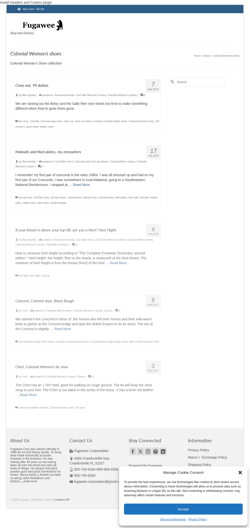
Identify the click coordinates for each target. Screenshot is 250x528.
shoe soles (43, 203)
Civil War (34, 121)
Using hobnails (58, 203)
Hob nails (133, 197)
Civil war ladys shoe (51, 121)
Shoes (108, 313)
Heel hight (34, 278)
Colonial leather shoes (115, 121)
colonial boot (74, 197)
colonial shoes (106, 197)
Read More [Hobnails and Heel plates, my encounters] (81, 185)
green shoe (32, 126)
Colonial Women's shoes (122, 95)
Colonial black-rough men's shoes (36, 344)
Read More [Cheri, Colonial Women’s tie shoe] (28, 397)
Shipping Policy (199, 465)
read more (30, 481)
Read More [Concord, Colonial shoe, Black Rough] (62, 332)
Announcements (64, 95)
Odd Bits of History (57, 247)
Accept (183, 509)
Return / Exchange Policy (207, 457)
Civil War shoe (41, 197)
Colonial (97, 121)
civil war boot (25, 197)
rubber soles (29, 203)
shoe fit (45, 278)
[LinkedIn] (163, 451)
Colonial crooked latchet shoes (72, 344)
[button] (240, 472)
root (24, 313)
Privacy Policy (197, 519)
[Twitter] (140, 451)
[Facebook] (132, 451)
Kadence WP (62, 499)
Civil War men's (64, 161)
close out (68, 121)
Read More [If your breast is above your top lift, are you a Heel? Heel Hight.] (118, 266)
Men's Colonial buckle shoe (144, 344)
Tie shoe (80, 410)
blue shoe (23, 121)
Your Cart (31, 9)
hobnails (144, 197)
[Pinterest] (155, 451)
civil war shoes (58, 197)
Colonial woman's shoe (141, 121)
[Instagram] (148, 451)
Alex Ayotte (29, 95)
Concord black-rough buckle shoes (109, 344)
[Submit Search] (172, 82)
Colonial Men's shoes (122, 161)
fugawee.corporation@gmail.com (97, 482)
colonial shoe (90, 197)
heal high (23, 278)
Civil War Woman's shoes (91, 95)
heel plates (121, 197)
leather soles (47, 126)
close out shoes (83, 121)
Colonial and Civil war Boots (91, 161)
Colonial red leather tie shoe (33, 410)
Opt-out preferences (173, 519)
